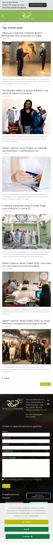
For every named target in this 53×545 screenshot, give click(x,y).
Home (4, 24)
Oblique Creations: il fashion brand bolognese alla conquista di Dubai (22, 34)
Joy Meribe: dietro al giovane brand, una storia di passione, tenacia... (25, 92)
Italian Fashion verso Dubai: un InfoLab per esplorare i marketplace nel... (24, 149)
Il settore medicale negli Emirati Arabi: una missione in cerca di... (24, 207)
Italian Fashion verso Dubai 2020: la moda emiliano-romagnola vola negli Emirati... (26, 322)
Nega (26, 529)
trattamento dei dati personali (28, 480)
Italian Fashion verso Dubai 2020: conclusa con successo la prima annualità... (26, 264)
